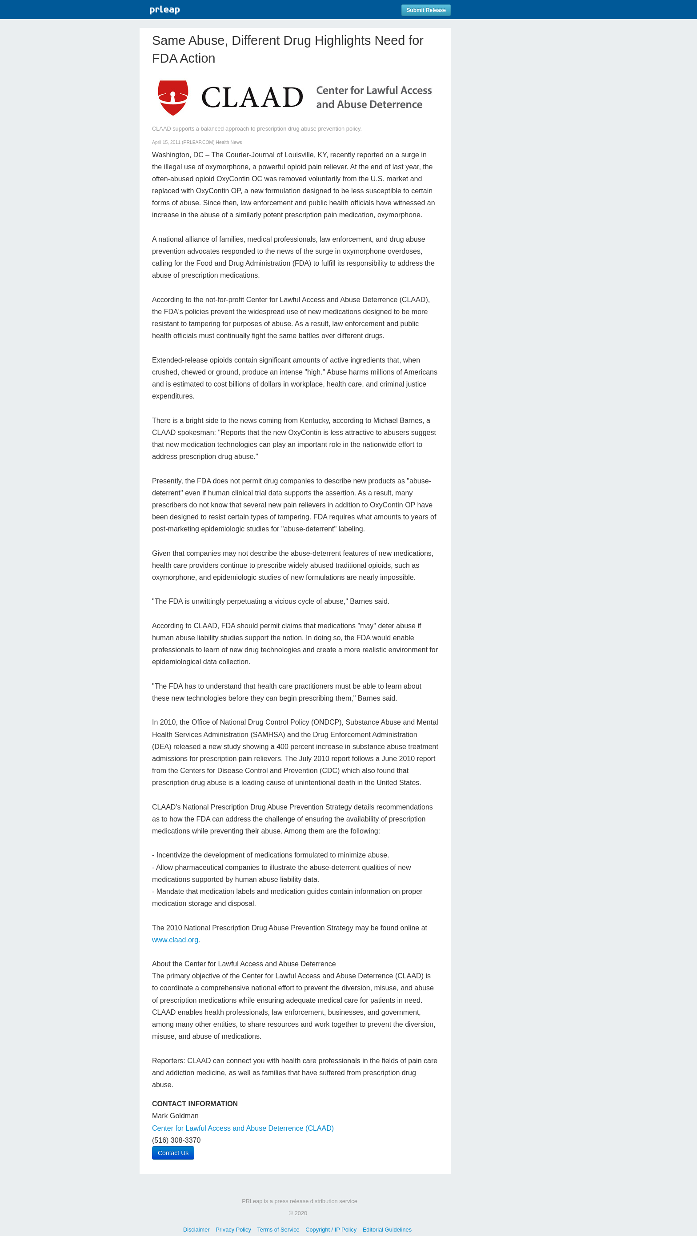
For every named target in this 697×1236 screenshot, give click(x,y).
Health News (229, 142)
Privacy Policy (233, 1229)
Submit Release (426, 10)
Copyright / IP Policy (331, 1229)
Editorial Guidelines (387, 1229)
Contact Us (173, 1152)
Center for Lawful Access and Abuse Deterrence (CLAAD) (243, 1128)
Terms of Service (278, 1229)
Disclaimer (196, 1229)
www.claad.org (175, 940)
